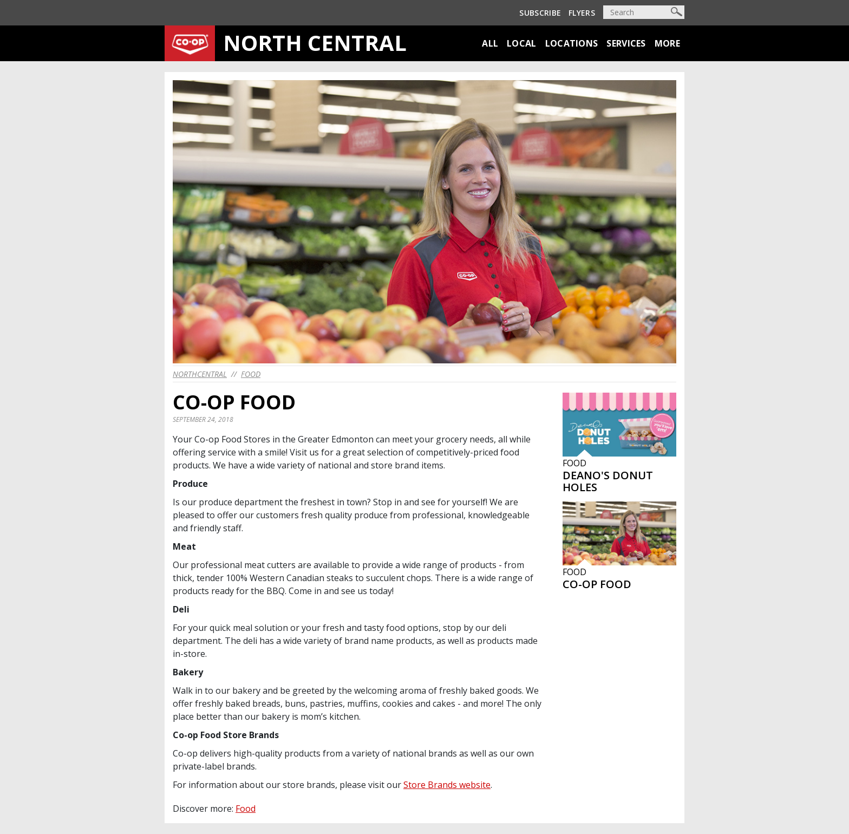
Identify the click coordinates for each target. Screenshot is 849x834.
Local (522, 43)
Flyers (582, 13)
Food (250, 374)
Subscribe (540, 13)
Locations (571, 43)
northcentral (200, 374)
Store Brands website (447, 785)
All (490, 43)
